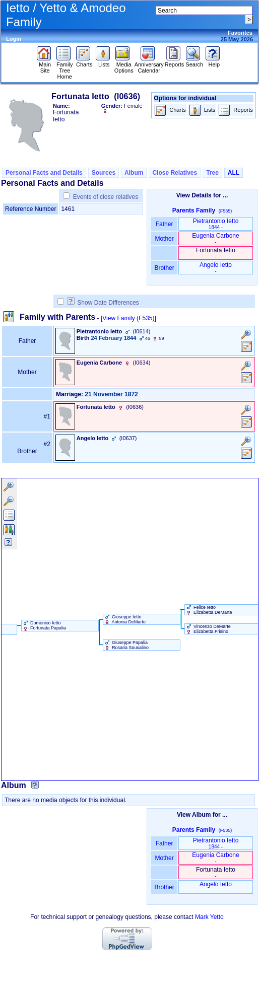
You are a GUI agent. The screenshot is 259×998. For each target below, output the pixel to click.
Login (13, 39)
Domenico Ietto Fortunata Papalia (44, 625)
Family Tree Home (64, 68)
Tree (212, 172)
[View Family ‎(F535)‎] (128, 318)
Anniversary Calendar (149, 65)
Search (194, 61)
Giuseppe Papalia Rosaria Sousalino (126, 645)
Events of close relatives (105, 196)
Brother (164, 267)
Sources (103, 172)
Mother (164, 238)
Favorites (240, 33)
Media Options (124, 65)
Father (164, 224)
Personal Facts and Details (44, 172)
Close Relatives (174, 172)
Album (133, 172)
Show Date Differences (103, 302)
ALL (233, 172)
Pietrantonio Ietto (216, 224)
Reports (174, 61)
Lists (104, 61)
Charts (84, 61)
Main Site (45, 65)
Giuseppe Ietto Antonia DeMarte (124, 619)
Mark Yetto (209, 916)
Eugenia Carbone (215, 238)
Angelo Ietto (216, 267)
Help (214, 61)
